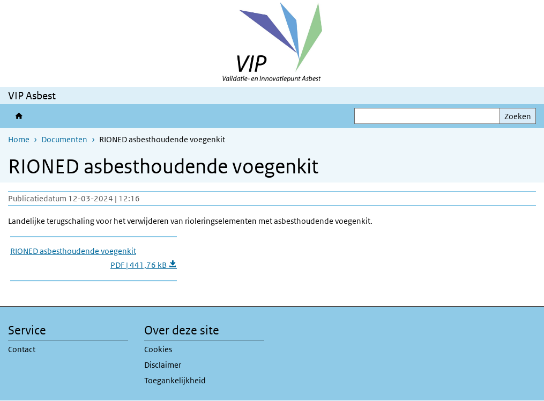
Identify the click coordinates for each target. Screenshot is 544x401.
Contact (21, 349)
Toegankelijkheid (175, 380)
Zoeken (517, 116)
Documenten (64, 139)
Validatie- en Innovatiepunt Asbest (21, 116)
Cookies (158, 349)
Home (18, 139)
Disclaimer (162, 365)
